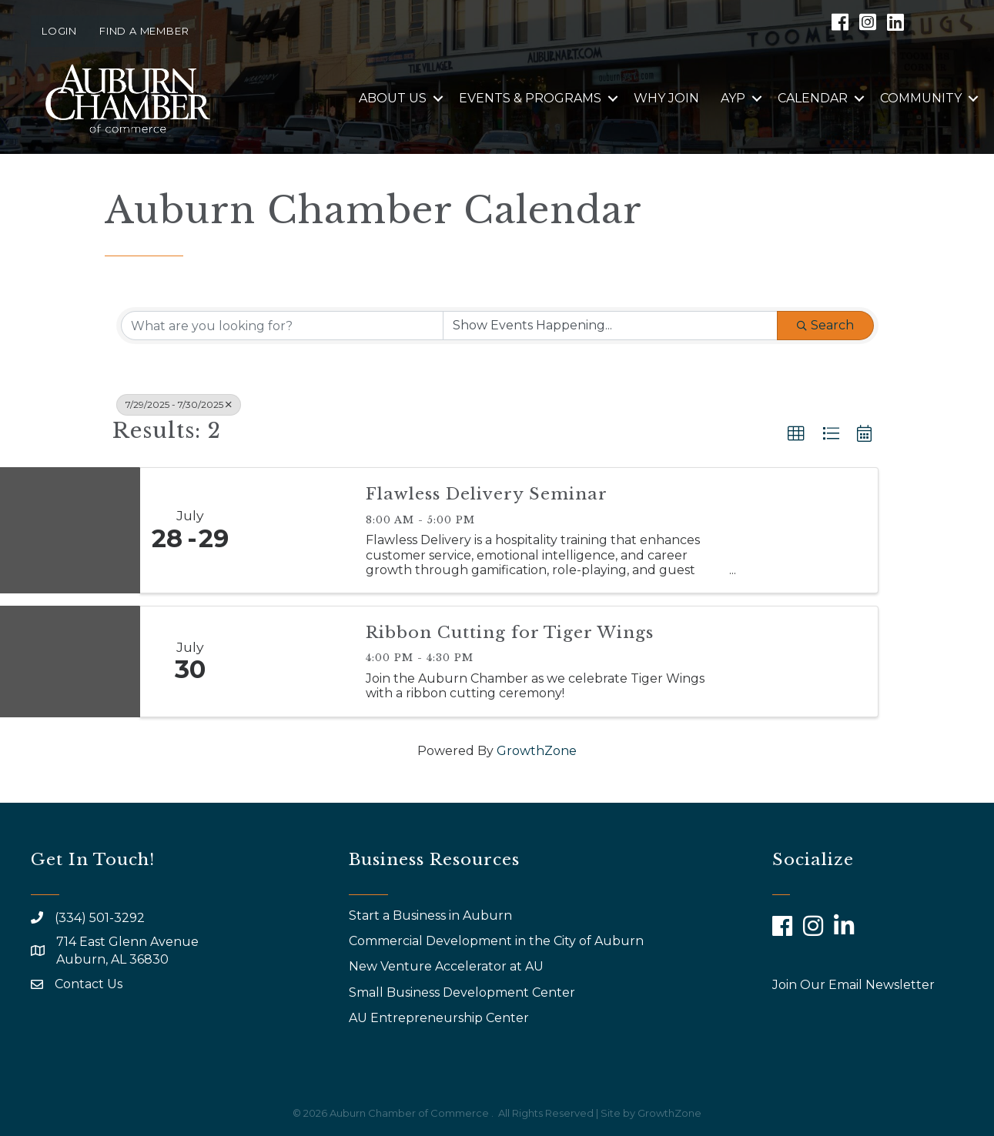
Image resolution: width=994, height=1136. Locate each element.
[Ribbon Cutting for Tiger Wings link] (295, 661)
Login (59, 31)
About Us (393, 98)
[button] (796, 434)
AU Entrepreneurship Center (440, 1018)
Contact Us (88, 984)
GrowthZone (537, 750)
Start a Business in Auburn (430, 915)
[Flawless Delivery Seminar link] (295, 530)
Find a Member (144, 31)
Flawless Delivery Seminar (486, 494)
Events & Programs (530, 98)
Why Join (666, 98)
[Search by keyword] (282, 325)
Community (921, 98)
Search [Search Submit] (825, 325)
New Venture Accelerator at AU (448, 966)
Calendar (813, 98)
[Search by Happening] (610, 325)
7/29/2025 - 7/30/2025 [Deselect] (179, 404)
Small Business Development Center (463, 992)
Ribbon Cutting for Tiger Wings (510, 633)
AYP (733, 98)
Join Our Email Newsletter (853, 984)
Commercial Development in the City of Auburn (498, 941)
